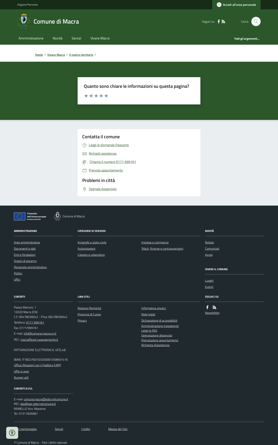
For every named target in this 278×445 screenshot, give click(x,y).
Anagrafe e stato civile (92, 242)
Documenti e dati (25, 248)
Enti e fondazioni (24, 254)
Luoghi (209, 280)
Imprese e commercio (155, 242)
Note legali (148, 314)
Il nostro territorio (81, 54)
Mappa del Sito (117, 429)
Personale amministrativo (30, 267)
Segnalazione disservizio (156, 335)
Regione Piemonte (27, 5)
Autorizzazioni (86, 248)
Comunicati (212, 248)
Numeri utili (21, 377)
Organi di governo (25, 261)
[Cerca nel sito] (254, 21)
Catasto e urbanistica (91, 254)
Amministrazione (31, 38)
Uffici (17, 279)
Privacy (82, 320)
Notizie (209, 242)
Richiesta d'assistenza (155, 345)
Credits (85, 429)
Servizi (76, 38)
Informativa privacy (153, 308)
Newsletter (212, 312)
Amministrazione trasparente (160, 326)
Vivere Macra (100, 38)
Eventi (209, 286)
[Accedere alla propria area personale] (236, 4)
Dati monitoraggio (25, 429)
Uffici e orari (21, 371)
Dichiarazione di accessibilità (159, 320)
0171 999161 (35, 322)
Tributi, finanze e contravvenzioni (162, 248)
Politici (18, 273)
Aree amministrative (27, 242)
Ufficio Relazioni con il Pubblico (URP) (37, 365)
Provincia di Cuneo (89, 314)
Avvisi (209, 254)
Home (39, 54)
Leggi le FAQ (149, 330)
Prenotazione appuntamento (159, 340)
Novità (57, 38)
